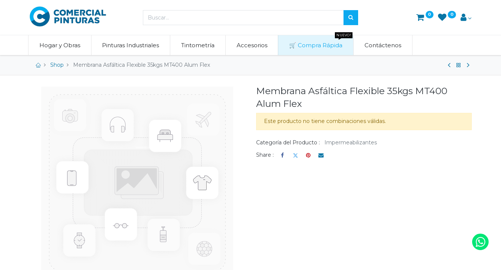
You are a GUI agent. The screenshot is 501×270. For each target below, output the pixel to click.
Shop (57, 65)
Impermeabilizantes (350, 142)
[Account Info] (466, 18)
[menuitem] (61, 45)
